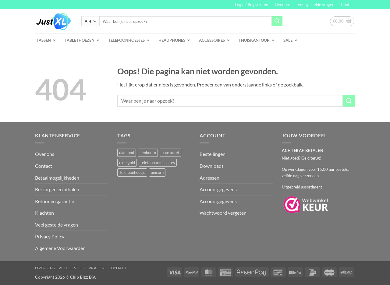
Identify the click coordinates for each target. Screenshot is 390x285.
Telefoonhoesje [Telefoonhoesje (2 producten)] (132, 172)
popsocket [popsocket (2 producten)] (170, 152)
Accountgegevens (218, 189)
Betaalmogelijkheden (57, 178)
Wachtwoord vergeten (223, 213)
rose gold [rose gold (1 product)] (127, 162)
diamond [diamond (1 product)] (126, 152)
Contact (348, 4)
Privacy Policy (49, 236)
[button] (251, 5)
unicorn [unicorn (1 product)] (157, 172)
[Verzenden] (277, 21)
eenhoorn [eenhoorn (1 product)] (148, 152)
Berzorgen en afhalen (57, 189)
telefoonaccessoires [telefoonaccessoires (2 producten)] (157, 162)
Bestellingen (212, 154)
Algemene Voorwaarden (60, 248)
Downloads (212, 166)
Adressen (209, 178)
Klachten (44, 213)
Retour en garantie (54, 201)
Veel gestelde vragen (316, 4)
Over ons (283, 4)
